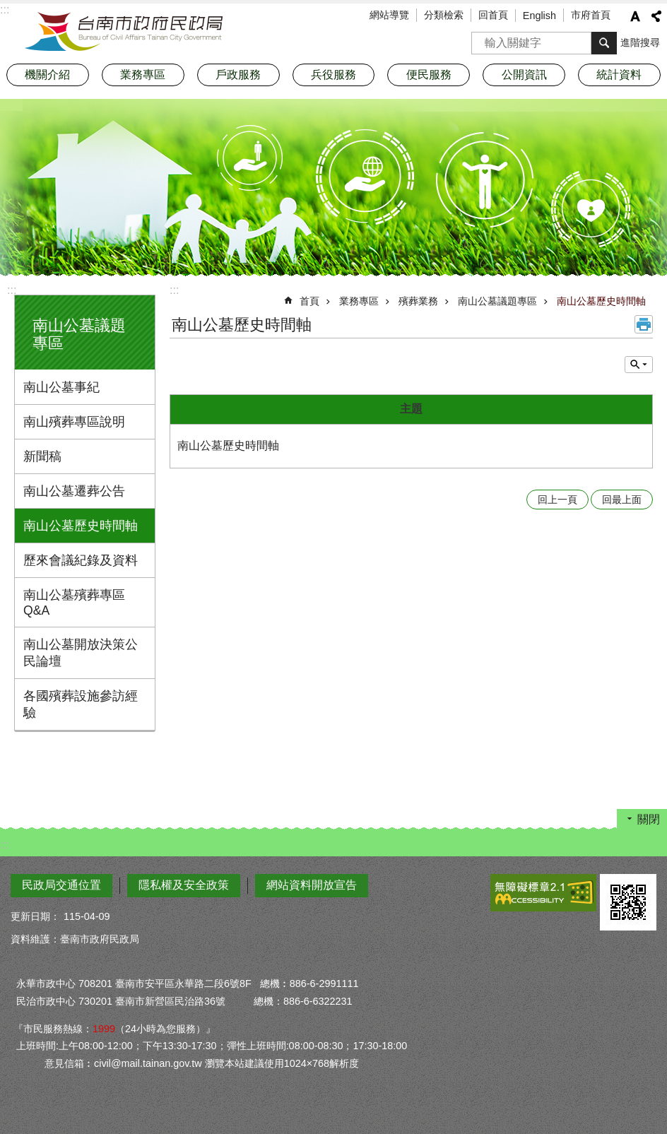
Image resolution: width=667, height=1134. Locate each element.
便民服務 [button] (428, 75)
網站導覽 (389, 14)
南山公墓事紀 (61, 387)
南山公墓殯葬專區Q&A (74, 603)
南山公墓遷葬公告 (74, 491)
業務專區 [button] (142, 75)
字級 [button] (635, 16)
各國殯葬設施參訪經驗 (80, 704)
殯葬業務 (418, 301)
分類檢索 (444, 14)
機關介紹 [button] (47, 75)
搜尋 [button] (604, 43)
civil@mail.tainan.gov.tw (148, 1063)
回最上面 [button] (622, 499)
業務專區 (359, 301)
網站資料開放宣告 (311, 885)
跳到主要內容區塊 (7, 7)
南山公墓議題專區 (497, 301)
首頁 (309, 301)
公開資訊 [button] (524, 75)
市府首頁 (590, 14)
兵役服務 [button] (333, 75)
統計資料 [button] (619, 75)
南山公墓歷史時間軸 (80, 526)
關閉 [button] (648, 819)
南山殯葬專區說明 (74, 422)
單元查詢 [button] (639, 364)
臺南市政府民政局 (123, 32)
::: (11, 290)
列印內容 (643, 324)
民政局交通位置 (61, 885)
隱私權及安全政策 (183, 885)
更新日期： (35, 916)
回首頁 (493, 14)
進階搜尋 (640, 42)
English (539, 15)
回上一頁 (557, 499)
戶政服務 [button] (238, 75)
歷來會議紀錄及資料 (80, 560)
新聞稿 (42, 456)
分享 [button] (656, 16)
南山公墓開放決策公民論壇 (80, 652)
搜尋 (482, 39)
